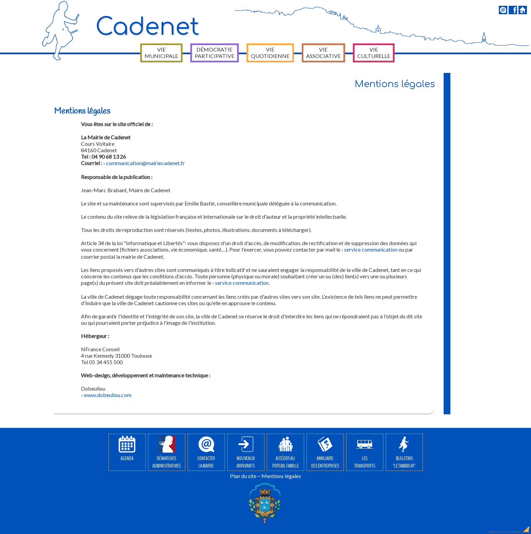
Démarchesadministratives (166, 453)
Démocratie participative (214, 52)
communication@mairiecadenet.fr (145, 163)
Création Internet (515, 531)
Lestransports (364, 453)
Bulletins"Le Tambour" (404, 453)
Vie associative (323, 52)
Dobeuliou (494, 531)
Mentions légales (281, 476)
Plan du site (243, 476)
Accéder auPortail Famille (285, 453)
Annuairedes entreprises (325, 453)
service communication (371, 249)
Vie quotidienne (270, 52)
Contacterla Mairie (206, 453)
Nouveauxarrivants (246, 453)
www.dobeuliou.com (107, 395)
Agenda (127, 449)
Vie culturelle (373, 52)
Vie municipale (161, 52)
